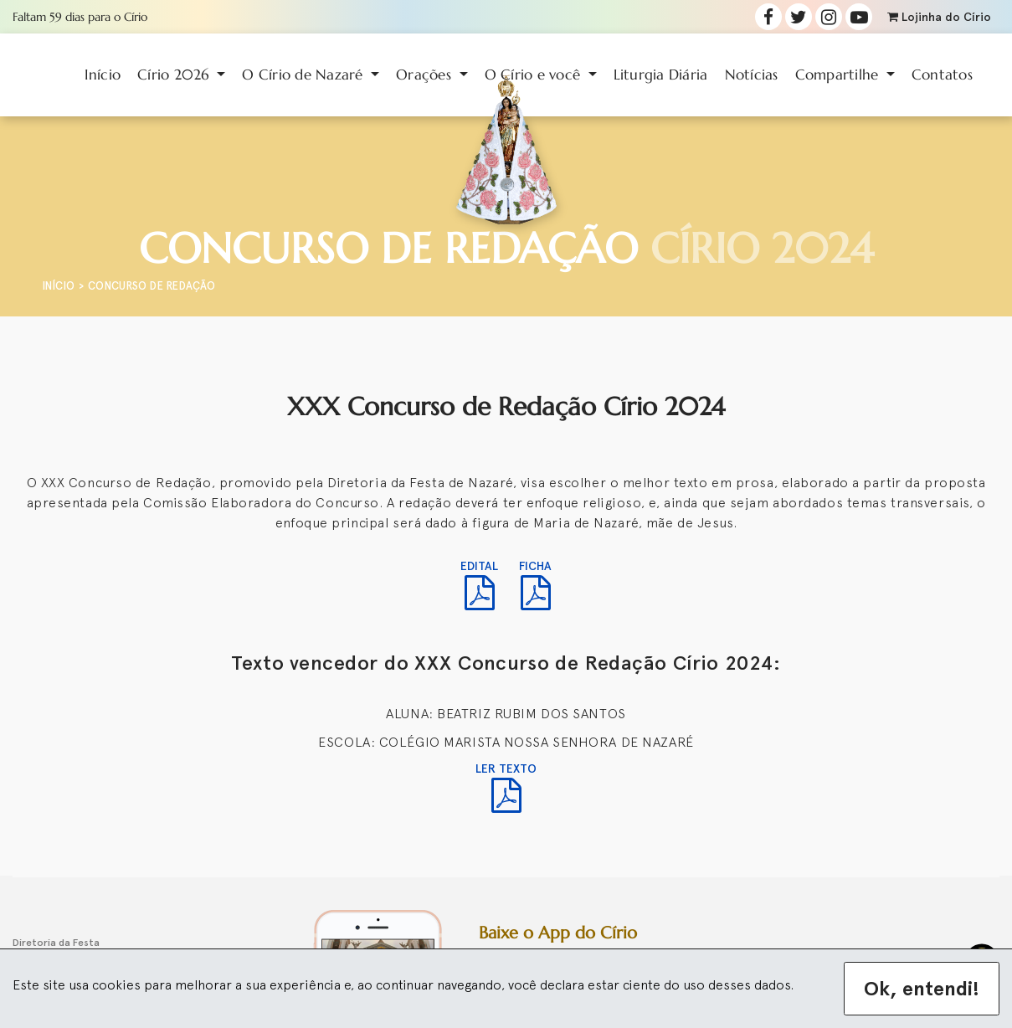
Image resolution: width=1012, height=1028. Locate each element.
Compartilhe (839, 74)
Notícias (751, 74)
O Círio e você (535, 74)
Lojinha (939, 17)
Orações (425, 74)
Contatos (942, 74)
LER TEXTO (506, 787)
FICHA (535, 584)
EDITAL (479, 584)
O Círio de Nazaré (304, 74)
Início (103, 74)
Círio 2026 (175, 74)
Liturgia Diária (661, 74)
